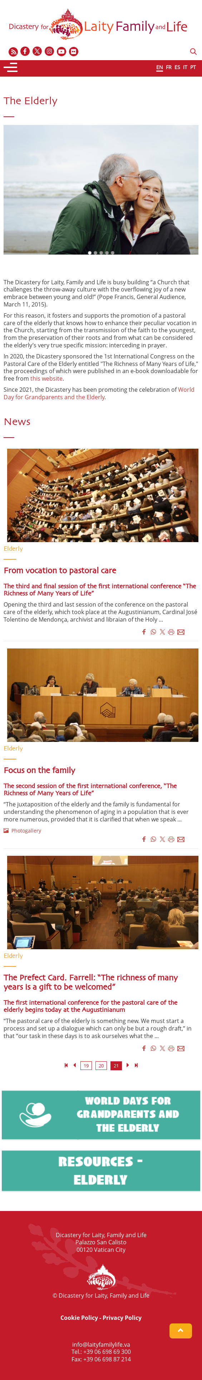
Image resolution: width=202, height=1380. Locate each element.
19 (86, 1065)
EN (159, 67)
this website (46, 378)
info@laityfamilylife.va (101, 1344)
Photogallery (22, 830)
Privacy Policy (122, 1318)
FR (169, 67)
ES (177, 67)
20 (101, 1065)
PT (193, 67)
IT (185, 67)
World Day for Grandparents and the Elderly (99, 393)
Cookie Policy (79, 1318)
